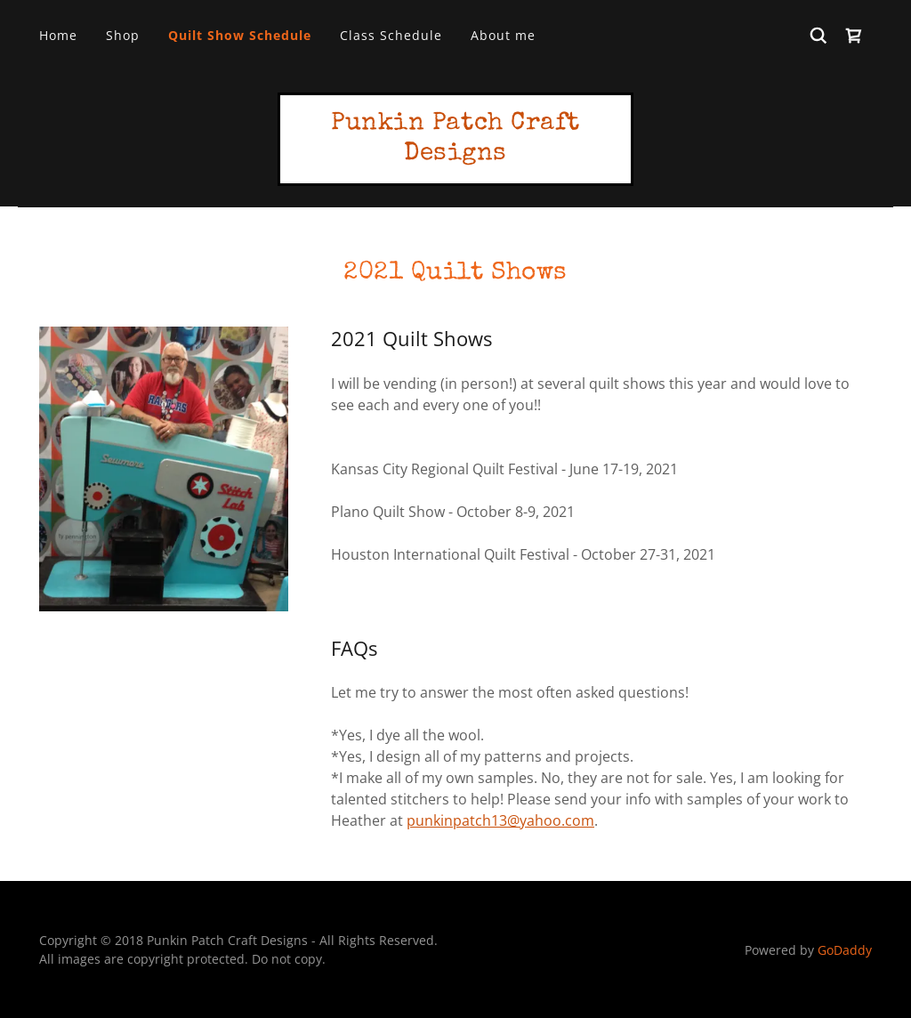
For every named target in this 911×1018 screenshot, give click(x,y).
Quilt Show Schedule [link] (239, 35)
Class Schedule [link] (391, 35)
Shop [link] (123, 35)
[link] (854, 35)
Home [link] (58, 35)
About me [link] (503, 35)
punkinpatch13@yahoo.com (500, 820)
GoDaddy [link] (845, 949)
